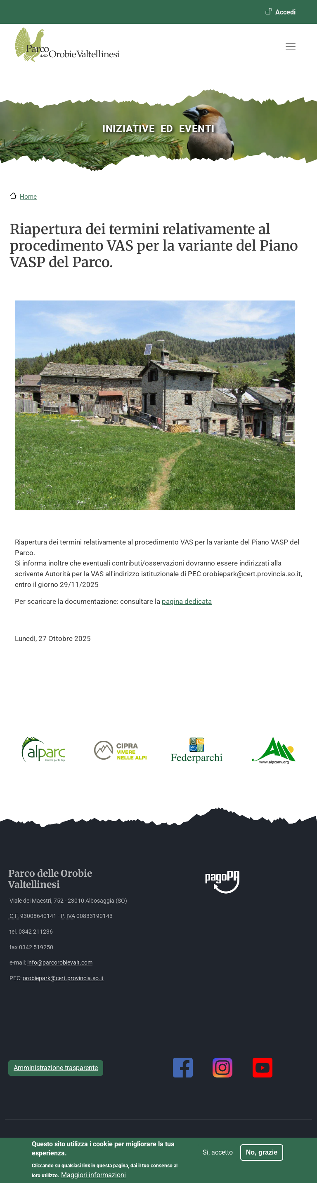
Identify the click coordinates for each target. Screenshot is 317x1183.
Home (28, 196)
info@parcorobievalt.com (59, 962)
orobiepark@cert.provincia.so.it (63, 978)
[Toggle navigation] (290, 46)
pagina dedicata (187, 601)
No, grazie (261, 1156)
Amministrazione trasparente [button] (56, 1068)
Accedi (285, 12)
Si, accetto (218, 1156)
